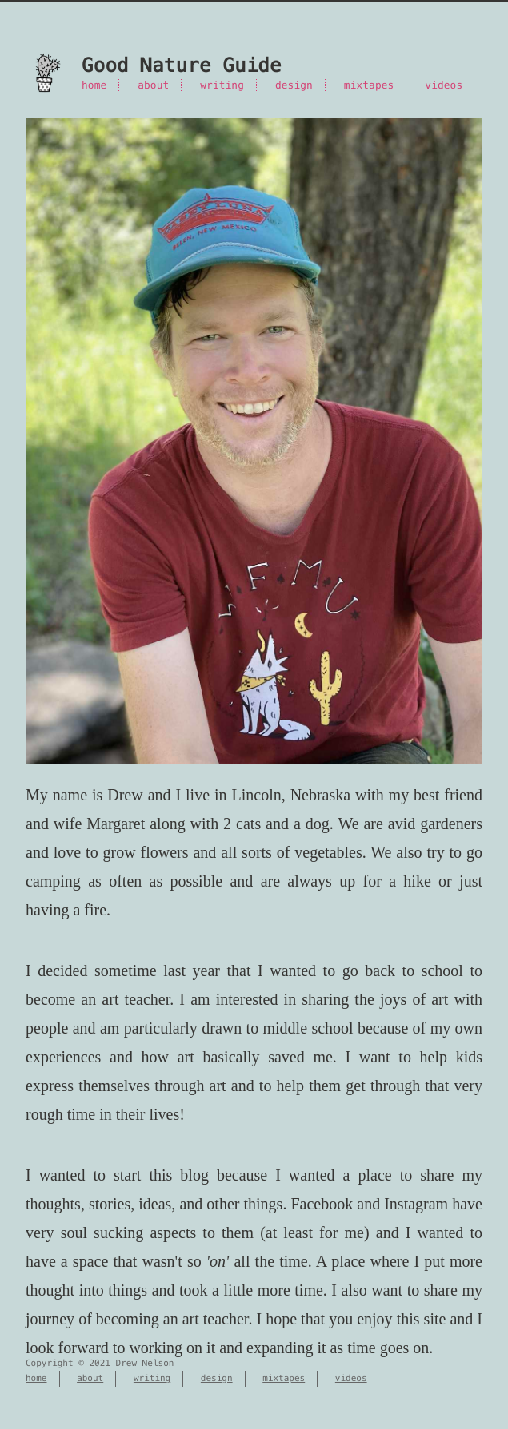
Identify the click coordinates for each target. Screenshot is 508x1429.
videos (443, 85)
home (94, 85)
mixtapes (369, 85)
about (153, 85)
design (294, 85)
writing (222, 85)
